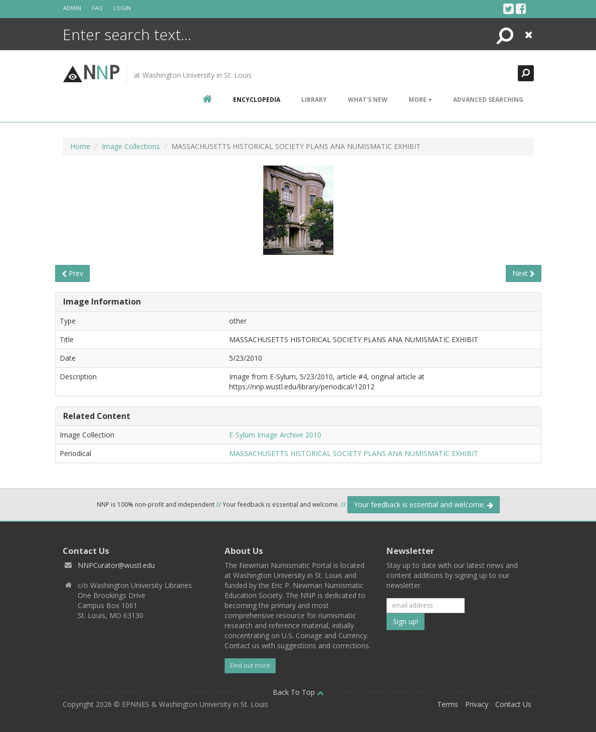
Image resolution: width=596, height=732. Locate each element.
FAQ (97, 8)
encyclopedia (256, 99)
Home (80, 146)
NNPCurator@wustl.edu (116, 565)
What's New (367, 99)
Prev (72, 273)
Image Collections (131, 146)
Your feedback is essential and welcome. (423, 504)
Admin (72, 8)
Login (122, 8)
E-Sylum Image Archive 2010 (275, 435)
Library (314, 99)
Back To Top (298, 692)
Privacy (476, 704)
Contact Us (513, 704)
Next (523, 273)
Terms (447, 704)
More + (420, 99)
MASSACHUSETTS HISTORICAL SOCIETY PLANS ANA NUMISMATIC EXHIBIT (353, 453)
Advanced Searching (488, 99)
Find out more (250, 665)
